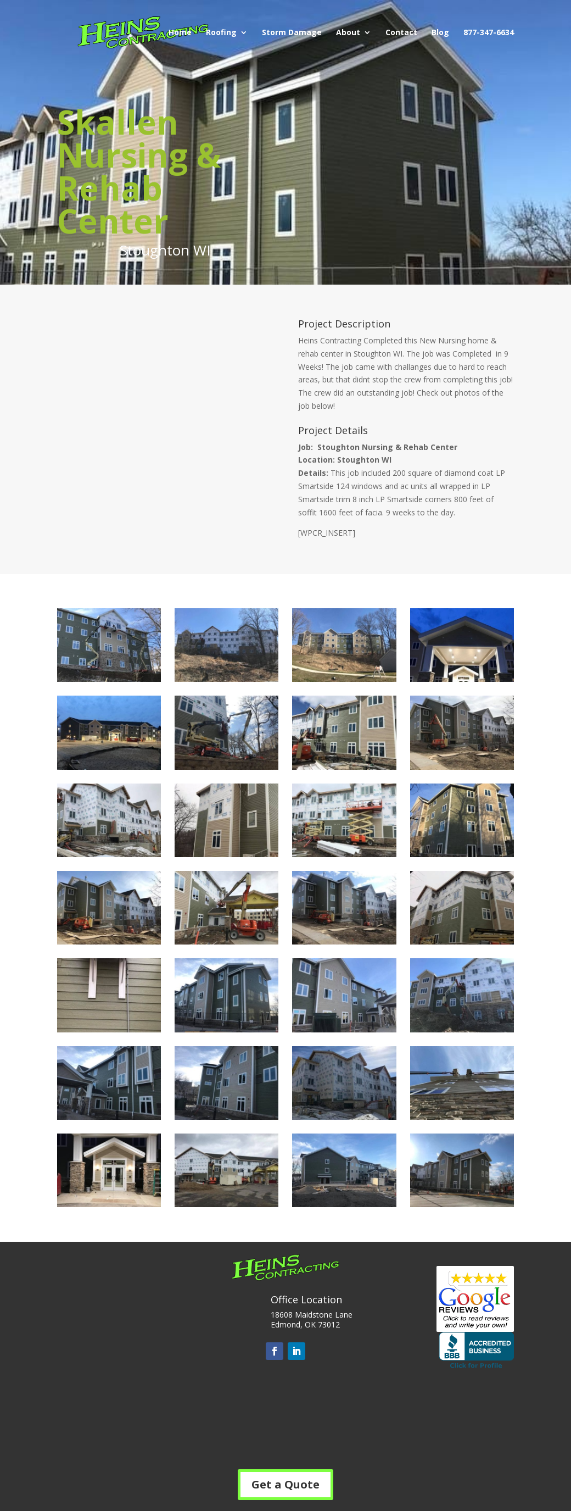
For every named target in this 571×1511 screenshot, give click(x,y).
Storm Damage (292, 33)
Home (180, 33)
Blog (440, 33)
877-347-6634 (488, 33)
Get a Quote (285, 1484)
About (348, 33)
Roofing (221, 33)
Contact (401, 33)
